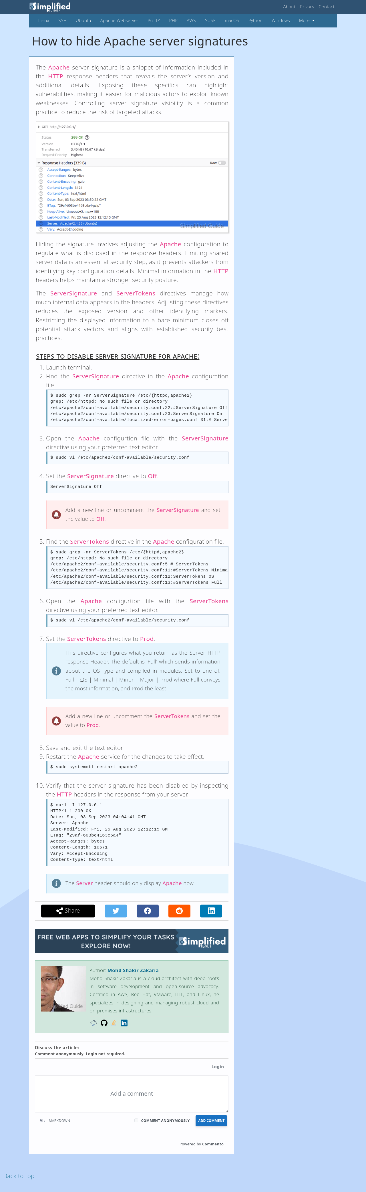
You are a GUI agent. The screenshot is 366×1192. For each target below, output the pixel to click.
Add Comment (211, 1120)
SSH (62, 20)
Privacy (307, 6)
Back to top (19, 1176)
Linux (43, 20)
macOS (232, 20)
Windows (281, 20)
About (289, 6)
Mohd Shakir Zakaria (133, 970)
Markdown (54, 1120)
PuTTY (154, 20)
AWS (191, 20)
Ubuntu (83, 20)
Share (68, 911)
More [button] (305, 20)
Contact (327, 6)
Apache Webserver (119, 20)
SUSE (210, 20)
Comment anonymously (165, 1120)
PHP (173, 20)
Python (255, 20)
